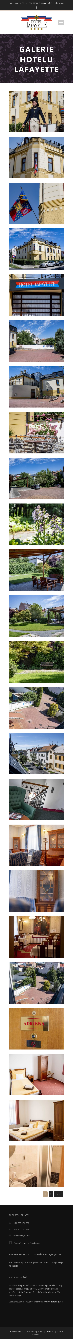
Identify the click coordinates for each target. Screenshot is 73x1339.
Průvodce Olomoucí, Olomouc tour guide (44, 1301)
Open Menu (61, 22)
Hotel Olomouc (16, 1331)
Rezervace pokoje (34, 1331)
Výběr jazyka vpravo (56, 3)
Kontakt (50, 1331)
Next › (58, 1194)
